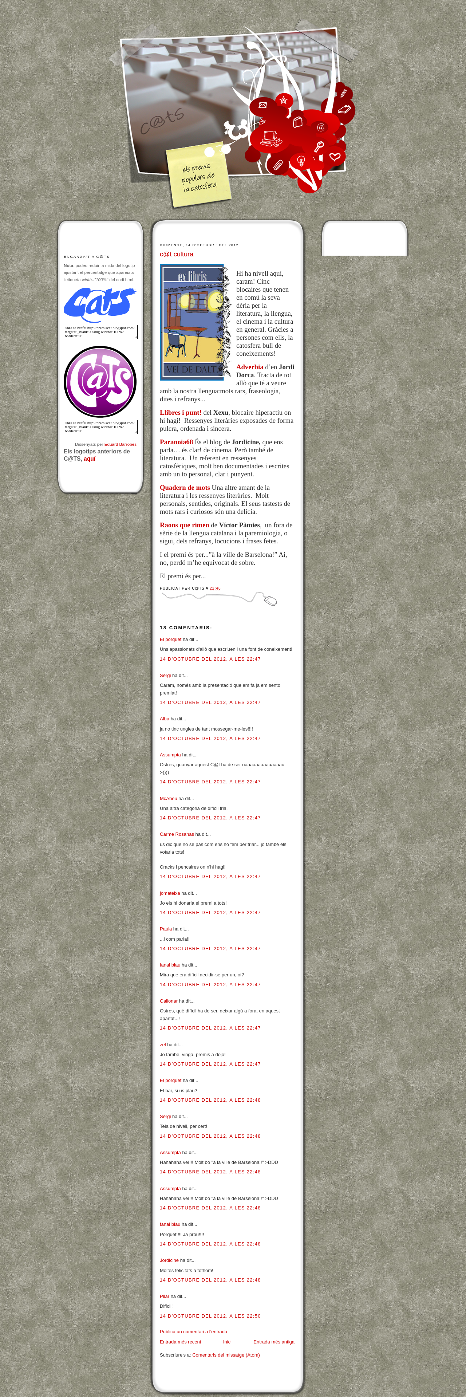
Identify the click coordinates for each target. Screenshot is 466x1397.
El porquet (170, 639)
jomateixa (170, 893)
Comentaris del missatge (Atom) (226, 1355)
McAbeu (168, 798)
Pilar (164, 1296)
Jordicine (169, 1260)
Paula (166, 929)
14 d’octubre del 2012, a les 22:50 (210, 1316)
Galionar (169, 1001)
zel (163, 1044)
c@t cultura (176, 254)
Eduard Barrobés (120, 444)
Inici (227, 1342)
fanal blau (170, 965)
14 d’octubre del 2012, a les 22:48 (210, 1100)
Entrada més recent (180, 1342)
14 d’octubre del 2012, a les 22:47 (210, 659)
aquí (89, 459)
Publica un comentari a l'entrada (193, 1331)
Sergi (165, 675)
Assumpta (170, 754)
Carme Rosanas (177, 834)
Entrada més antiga (274, 1342)
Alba (164, 718)
